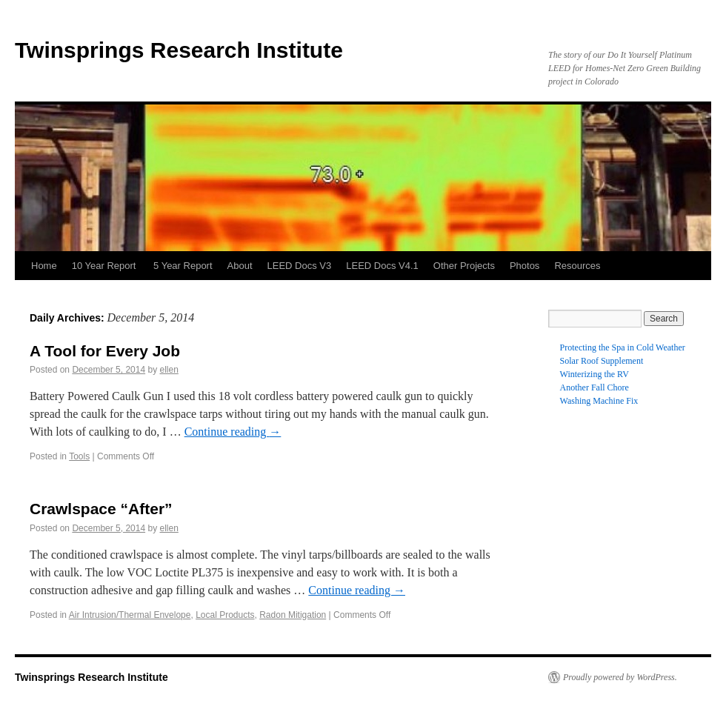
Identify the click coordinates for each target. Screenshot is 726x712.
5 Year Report (183, 265)
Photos (524, 265)
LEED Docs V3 (299, 265)
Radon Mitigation (292, 615)
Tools (79, 456)
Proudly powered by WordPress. (620, 677)
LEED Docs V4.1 (382, 265)
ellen (169, 370)
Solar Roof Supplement (602, 361)
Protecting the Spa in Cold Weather (622, 347)
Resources (577, 265)
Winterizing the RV (594, 374)
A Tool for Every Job (105, 350)
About (240, 265)
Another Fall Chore (594, 387)
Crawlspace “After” (101, 508)
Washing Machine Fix (599, 401)
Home (44, 265)
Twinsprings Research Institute (179, 50)
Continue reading (233, 431)
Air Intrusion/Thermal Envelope (130, 615)
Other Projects (464, 265)
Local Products (225, 615)
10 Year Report (105, 265)
